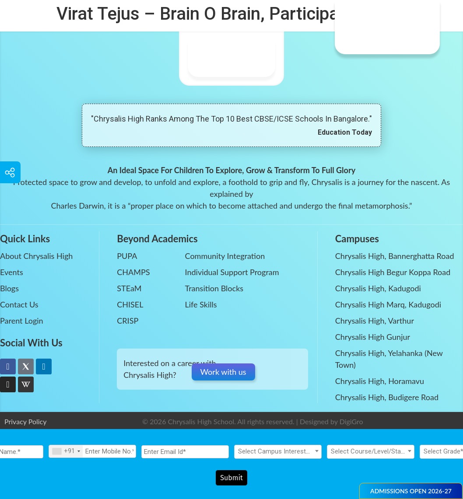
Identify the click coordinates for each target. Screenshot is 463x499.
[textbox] (278, 453)
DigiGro (351, 421)
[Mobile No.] (92, 453)
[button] (411, 491)
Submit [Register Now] (231, 478)
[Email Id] (185, 454)
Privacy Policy (25, 421)
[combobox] (66, 453)
